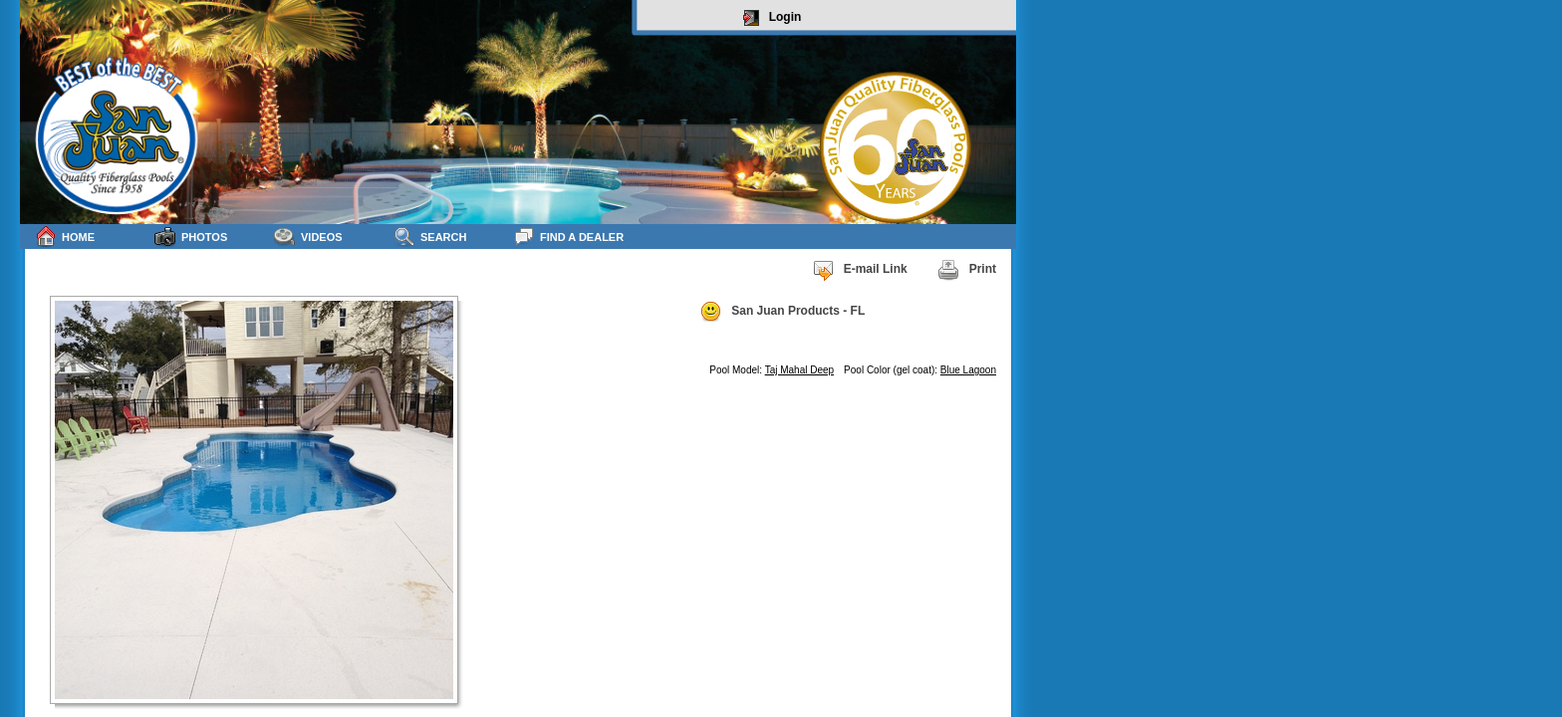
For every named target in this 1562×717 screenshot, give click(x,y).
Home (65, 236)
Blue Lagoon (968, 369)
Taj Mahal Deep (799, 369)
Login (772, 18)
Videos (308, 236)
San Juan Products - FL (782, 312)
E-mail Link (860, 270)
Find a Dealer (568, 236)
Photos (190, 236)
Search (429, 236)
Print (966, 270)
